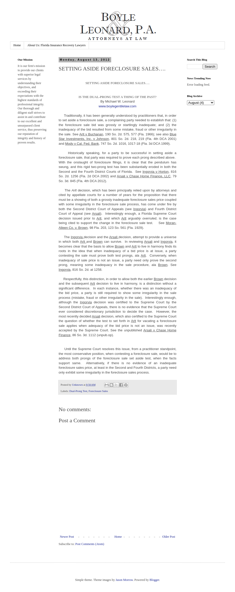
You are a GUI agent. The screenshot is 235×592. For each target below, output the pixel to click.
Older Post (168, 536)
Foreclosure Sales (98, 390)
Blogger (154, 580)
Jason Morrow (124, 580)
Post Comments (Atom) (89, 544)
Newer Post (67, 536)
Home (17, 45)
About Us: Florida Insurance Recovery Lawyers (56, 45)
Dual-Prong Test (78, 390)
